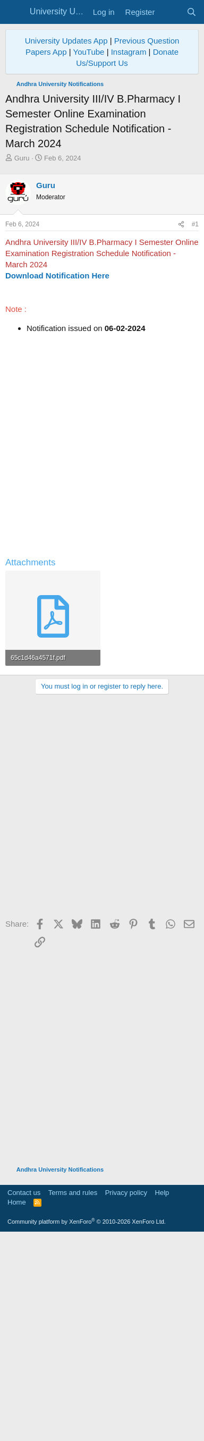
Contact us (23, 1397)
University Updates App (66, 40)
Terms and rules (72, 1397)
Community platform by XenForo (86, 1425)
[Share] (181, 428)
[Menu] (14, 12)
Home (16, 1406)
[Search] (191, 12)
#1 (195, 428)
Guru (22, 158)
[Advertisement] (102, 270)
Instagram (129, 51)
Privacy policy (126, 1397)
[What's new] (170, 12)
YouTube (89, 51)
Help (162, 1397)
